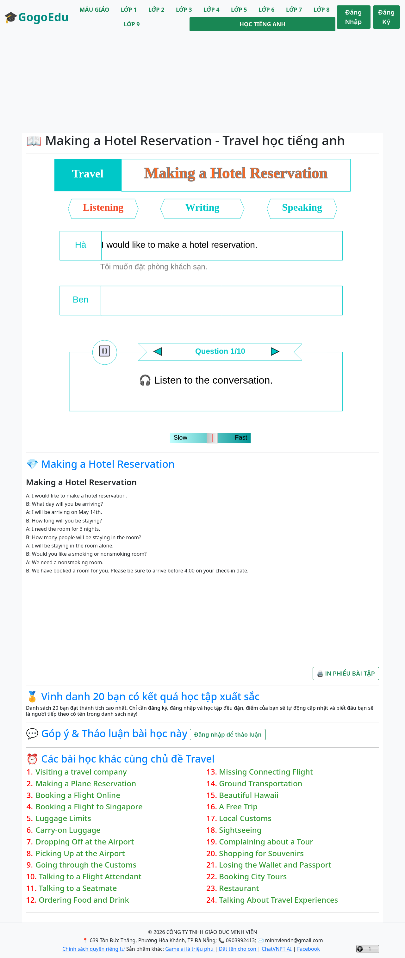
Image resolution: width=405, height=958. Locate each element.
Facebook (308, 948)
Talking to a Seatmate (78, 888)
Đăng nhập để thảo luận (227, 734)
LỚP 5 (239, 9)
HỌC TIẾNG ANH (262, 24)
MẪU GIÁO (94, 9)
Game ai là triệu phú (190, 948)
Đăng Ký (386, 17)
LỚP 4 (211, 9)
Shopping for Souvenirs (261, 853)
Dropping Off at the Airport (84, 841)
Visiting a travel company (81, 771)
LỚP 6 (267, 9)
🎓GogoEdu (36, 17)
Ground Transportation (260, 783)
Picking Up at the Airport (80, 853)
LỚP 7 (294, 9)
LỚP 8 (322, 9)
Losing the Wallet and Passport (275, 864)
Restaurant (239, 888)
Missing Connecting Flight (266, 771)
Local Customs (245, 818)
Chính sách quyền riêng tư (93, 948)
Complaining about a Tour (266, 841)
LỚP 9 (132, 24)
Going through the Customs (85, 864)
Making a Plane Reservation (85, 783)
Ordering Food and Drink (84, 900)
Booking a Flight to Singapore (88, 806)
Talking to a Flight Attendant (90, 876)
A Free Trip (238, 806)
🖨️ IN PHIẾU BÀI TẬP (346, 673)
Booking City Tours (253, 876)
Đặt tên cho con (238, 948)
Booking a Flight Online (77, 795)
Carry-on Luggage (68, 830)
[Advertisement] (202, 83)
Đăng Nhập (353, 17)
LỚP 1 (129, 9)
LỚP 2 (156, 9)
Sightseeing (240, 830)
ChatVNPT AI (277, 948)
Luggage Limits (63, 818)
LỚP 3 (184, 9)
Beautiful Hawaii (248, 795)
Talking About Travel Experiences (278, 900)
